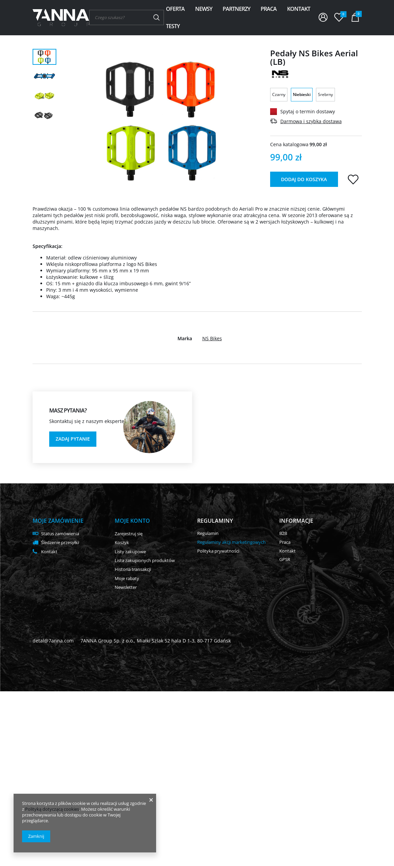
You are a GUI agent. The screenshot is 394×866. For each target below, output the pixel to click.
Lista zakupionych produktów (145, 560)
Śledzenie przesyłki (60, 542)
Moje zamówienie (58, 520)
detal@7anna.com (53, 640)
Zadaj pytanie (73, 439)
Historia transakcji (133, 569)
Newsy (203, 9)
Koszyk (122, 542)
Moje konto (132, 520)
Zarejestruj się (129, 534)
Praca (269, 9)
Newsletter (126, 587)
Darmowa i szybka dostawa (311, 121)
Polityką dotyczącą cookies (52, 809)
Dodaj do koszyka (304, 179)
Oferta (175, 9)
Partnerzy (236, 9)
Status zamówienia (60, 534)
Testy (173, 26)
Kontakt (298, 9)
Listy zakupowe (130, 552)
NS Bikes (212, 338)
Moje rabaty (127, 578)
